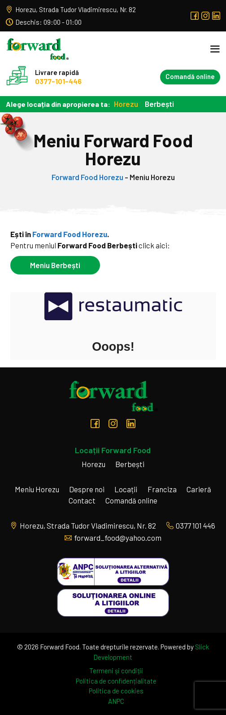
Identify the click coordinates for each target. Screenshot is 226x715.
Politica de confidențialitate (116, 681)
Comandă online (190, 76)
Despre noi (86, 489)
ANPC (116, 701)
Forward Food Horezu (87, 176)
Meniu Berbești (55, 264)
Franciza (162, 489)
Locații (125, 489)
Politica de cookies (116, 691)
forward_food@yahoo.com (113, 537)
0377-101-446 (58, 81)
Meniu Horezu (37, 489)
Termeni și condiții (116, 670)
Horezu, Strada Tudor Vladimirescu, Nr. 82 (71, 9)
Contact (82, 500)
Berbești (159, 103)
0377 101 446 (190, 525)
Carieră (199, 489)
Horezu (126, 103)
